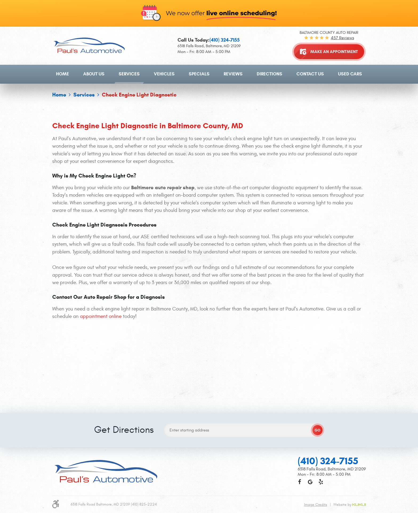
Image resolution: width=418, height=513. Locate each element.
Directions (269, 74)
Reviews (233, 74)
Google (310, 405)
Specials (199, 74)
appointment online (101, 316)
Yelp (320, 405)
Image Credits (315, 428)
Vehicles (164, 74)
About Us (93, 74)
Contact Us (310, 74)
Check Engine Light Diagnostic (139, 94)
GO (317, 354)
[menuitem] (62, 74)
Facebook (299, 405)
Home (62, 74)
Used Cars (350, 74)
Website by (349, 428)
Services (129, 74)
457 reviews (342, 37)
